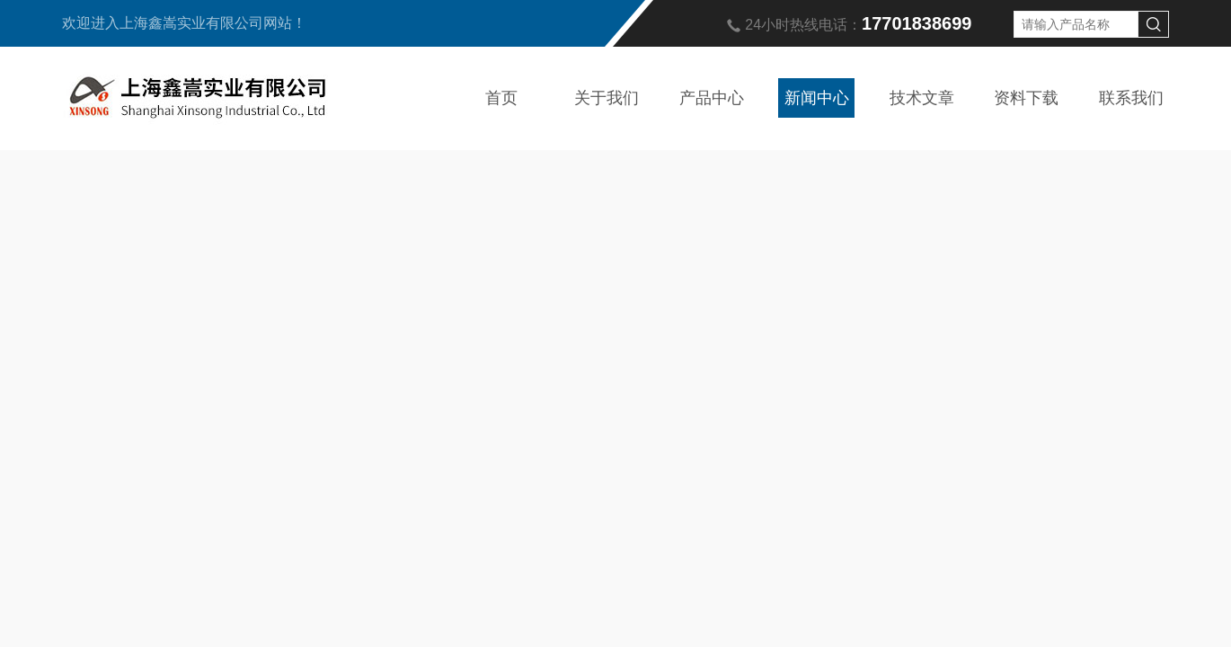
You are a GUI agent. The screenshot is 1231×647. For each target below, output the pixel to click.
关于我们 (606, 98)
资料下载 (1026, 98)
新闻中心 (816, 98)
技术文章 (922, 98)
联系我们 (1131, 98)
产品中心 (711, 98)
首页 (501, 98)
